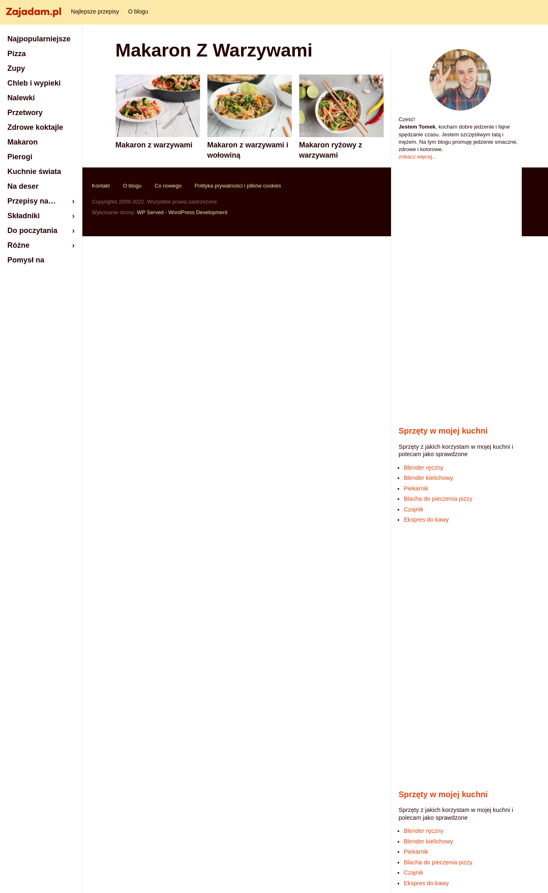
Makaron (22, 142)
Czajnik (413, 509)
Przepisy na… (31, 201)
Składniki (23, 216)
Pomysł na (25, 260)
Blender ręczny (423, 467)
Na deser (23, 186)
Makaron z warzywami (154, 145)
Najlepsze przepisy (95, 11)
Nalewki (21, 98)
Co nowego (168, 186)
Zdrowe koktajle (35, 127)
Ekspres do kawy (426, 519)
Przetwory (25, 113)
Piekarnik (416, 488)
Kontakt (101, 186)
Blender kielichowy (428, 478)
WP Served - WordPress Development (182, 212)
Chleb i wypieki (34, 83)
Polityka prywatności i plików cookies (238, 186)
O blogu (138, 11)
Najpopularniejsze (38, 39)
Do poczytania (32, 230)
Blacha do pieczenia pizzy (438, 498)
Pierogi (19, 157)
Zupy (16, 68)
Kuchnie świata (34, 171)
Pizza (16, 54)
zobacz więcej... (418, 157)
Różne (18, 245)
